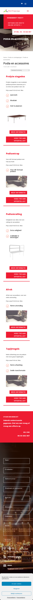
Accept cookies (16, 584)
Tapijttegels (12, 348)
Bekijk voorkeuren (16, 593)
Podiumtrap (12, 153)
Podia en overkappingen (15, 57)
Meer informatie (18, 132)
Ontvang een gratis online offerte (16, 24)
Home (5, 57)
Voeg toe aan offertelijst (20, 139)
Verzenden (7, 540)
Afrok (9, 289)
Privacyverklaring (11, 597)
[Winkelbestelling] (20, 70)
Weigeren (16, 588)
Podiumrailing (14, 214)
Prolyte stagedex (15, 76)
